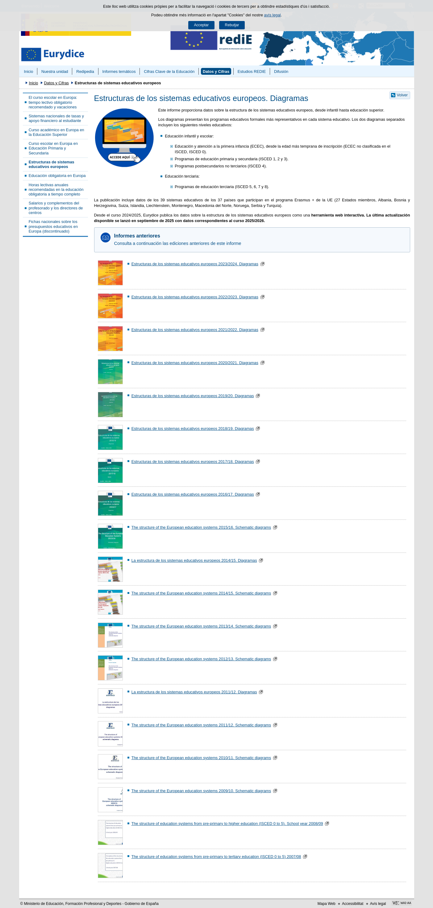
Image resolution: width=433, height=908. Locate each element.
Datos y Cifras (216, 71)
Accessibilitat (352, 904)
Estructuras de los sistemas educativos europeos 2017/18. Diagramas (192, 461)
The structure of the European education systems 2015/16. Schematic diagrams (201, 527)
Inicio (28, 71)
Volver (402, 95)
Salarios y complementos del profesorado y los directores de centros (56, 208)
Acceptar (201, 25)
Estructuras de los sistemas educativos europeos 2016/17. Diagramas (192, 494)
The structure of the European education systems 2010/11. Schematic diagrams (201, 757)
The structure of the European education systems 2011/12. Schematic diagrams (201, 725)
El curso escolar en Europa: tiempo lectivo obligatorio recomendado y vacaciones (53, 102)
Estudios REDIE (252, 71)
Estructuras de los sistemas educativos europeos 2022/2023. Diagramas (194, 297)
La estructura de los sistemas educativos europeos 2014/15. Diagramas (194, 560)
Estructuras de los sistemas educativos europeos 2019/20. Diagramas (192, 395)
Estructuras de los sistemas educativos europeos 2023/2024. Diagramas (194, 264)
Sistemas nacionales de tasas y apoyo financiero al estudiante (56, 118)
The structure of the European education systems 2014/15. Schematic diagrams (201, 593)
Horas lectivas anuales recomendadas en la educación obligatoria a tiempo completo (56, 190)
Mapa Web (326, 904)
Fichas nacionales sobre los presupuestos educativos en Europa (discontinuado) (53, 226)
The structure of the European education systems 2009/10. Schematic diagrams (201, 790)
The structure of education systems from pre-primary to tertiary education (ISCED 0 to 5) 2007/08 (216, 856)
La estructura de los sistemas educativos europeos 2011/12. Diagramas (194, 692)
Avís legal (378, 904)
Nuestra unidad (54, 71)
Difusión (281, 71)
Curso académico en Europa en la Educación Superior (56, 132)
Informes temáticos (118, 71)
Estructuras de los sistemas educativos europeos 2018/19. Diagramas (192, 428)
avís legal (272, 15)
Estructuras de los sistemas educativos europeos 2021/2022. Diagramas (194, 329)
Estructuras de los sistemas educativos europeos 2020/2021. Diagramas (194, 362)
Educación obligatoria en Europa (57, 175)
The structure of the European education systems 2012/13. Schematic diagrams (201, 659)
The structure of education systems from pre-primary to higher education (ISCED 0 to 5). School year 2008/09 (227, 823)
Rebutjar (232, 25)
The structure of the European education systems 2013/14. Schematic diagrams (201, 626)
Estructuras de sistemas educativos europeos (51, 164)
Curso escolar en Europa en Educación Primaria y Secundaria (53, 148)
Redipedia (85, 71)
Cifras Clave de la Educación (169, 71)
